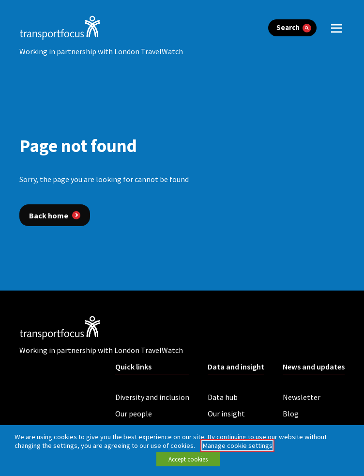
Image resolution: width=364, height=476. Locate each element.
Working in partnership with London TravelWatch (101, 51)
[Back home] (54, 215)
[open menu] (337, 27)
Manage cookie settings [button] (237, 445)
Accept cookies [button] (188, 459)
